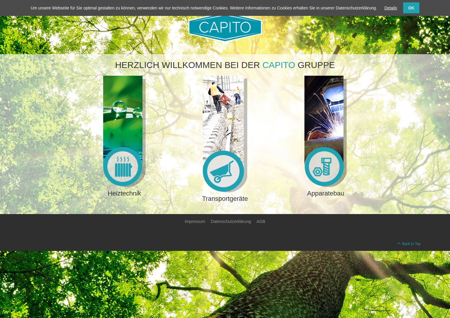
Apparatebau (325, 193)
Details (390, 8)
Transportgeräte (225, 198)
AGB (260, 221)
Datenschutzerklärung (231, 221)
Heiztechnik (124, 193)
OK (411, 8)
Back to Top (411, 244)
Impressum (195, 221)
